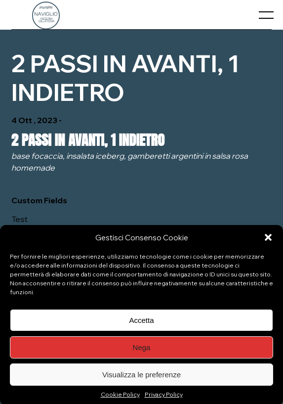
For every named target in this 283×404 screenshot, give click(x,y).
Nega (142, 351)
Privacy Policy (164, 399)
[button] (268, 242)
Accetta (141, 324)
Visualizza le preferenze (141, 378)
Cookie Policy (120, 399)
